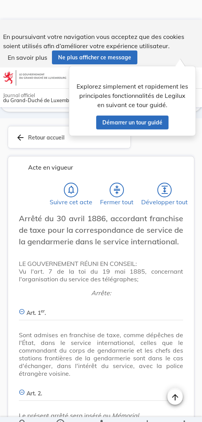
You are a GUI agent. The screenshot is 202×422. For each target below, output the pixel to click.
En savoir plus (27, 38)
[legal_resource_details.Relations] (101, 409)
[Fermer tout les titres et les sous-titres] (117, 170)
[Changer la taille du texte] (175, 207)
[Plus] (184, 409)
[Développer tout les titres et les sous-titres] (164, 170)
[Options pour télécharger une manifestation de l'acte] (147, 409)
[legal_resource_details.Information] (60, 409)
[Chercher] (22, 409)
